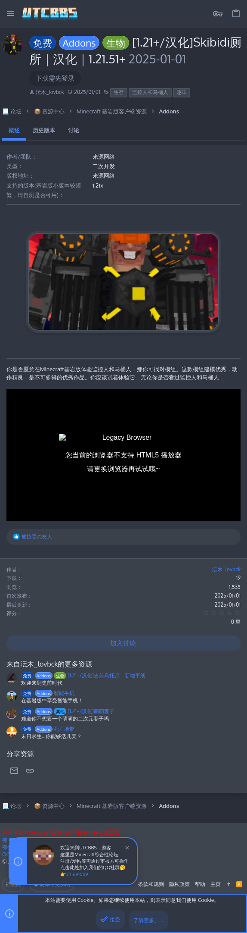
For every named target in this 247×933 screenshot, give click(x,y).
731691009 (77, 874)
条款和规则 (151, 884)
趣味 (181, 92)
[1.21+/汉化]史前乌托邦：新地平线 (83, 675)
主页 (215, 884)
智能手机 (47, 693)
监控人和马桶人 (150, 92)
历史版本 (44, 130)
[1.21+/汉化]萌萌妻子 (67, 711)
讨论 (73, 130)
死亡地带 (47, 729)
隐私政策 (179, 884)
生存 (119, 92)
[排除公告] (126, 849)
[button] (10, 14)
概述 (14, 130)
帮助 (200, 884)
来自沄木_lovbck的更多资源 (49, 664)
